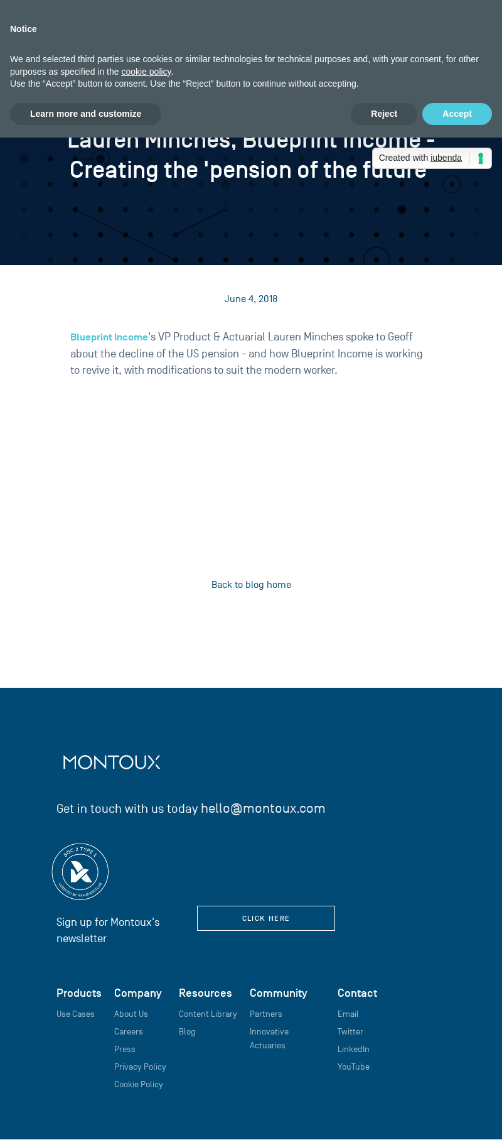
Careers (128, 1031)
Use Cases (75, 1014)
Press (125, 1049)
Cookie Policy (138, 1084)
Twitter (350, 1031)
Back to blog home (251, 584)
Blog (187, 1031)
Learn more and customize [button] (85, 114)
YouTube (354, 1067)
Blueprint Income (109, 337)
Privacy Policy (140, 1067)
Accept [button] (457, 114)
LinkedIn (354, 1049)
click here (266, 917)
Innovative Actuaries (269, 1038)
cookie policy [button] (146, 72)
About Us (131, 1014)
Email (348, 1014)
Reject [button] (384, 114)
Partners (266, 1014)
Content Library (208, 1014)
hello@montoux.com (263, 808)
